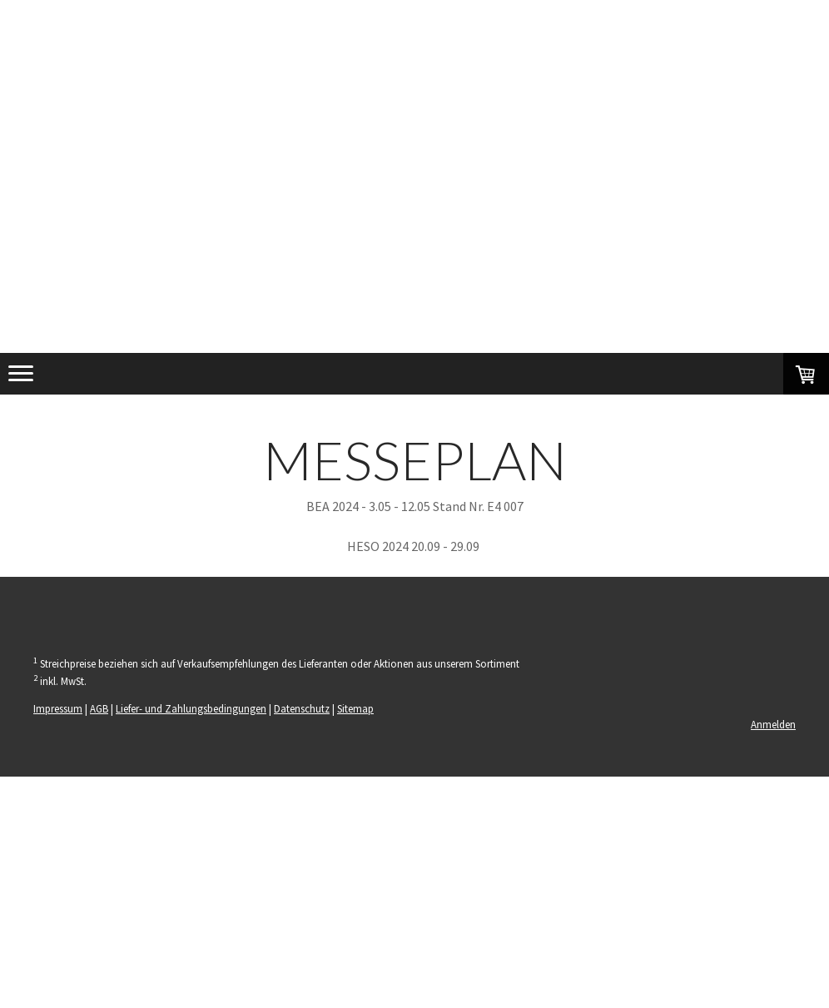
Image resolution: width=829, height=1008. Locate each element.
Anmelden (773, 724)
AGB (99, 708)
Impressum (57, 708)
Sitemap (355, 708)
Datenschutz (302, 708)
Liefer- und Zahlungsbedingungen (191, 708)
